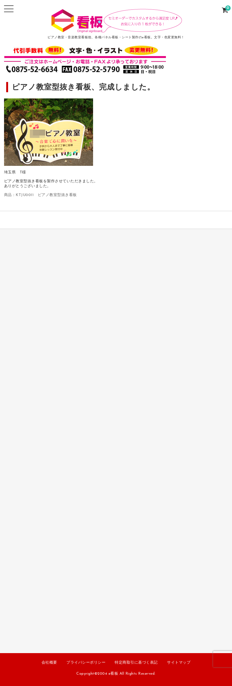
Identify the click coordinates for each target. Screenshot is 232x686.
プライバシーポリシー (85, 663)
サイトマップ (178, 663)
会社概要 (49, 663)
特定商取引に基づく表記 (136, 663)
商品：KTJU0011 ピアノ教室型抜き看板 (40, 195)
